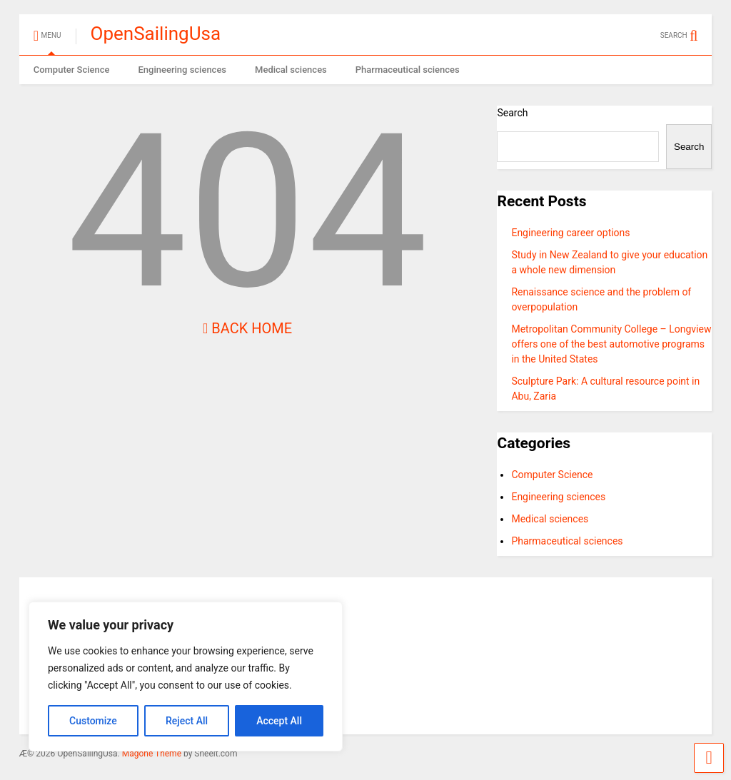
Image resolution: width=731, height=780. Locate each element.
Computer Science (72, 69)
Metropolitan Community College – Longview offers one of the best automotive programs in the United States (611, 344)
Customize (93, 720)
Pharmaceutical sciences (408, 69)
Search (512, 112)
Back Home (247, 328)
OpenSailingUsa (156, 33)
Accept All (279, 720)
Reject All (187, 720)
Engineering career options (570, 232)
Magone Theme (151, 754)
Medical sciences (291, 69)
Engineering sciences (182, 69)
